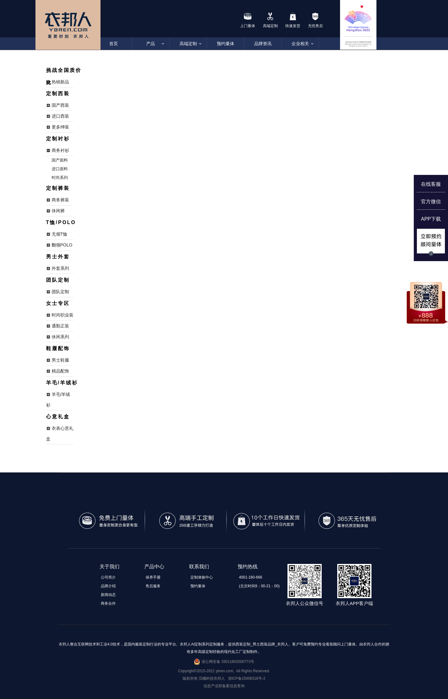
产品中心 (154, 566)
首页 (113, 43)
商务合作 (108, 603)
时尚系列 (60, 177)
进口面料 (60, 169)
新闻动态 (108, 595)
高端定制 (188, 43)
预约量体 (225, 43)
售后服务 (153, 586)
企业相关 (300, 43)
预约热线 (248, 566)
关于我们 (109, 566)
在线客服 (431, 184)
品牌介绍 (108, 586)
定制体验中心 (201, 577)
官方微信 (431, 201)
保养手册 (153, 577)
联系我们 (199, 566)
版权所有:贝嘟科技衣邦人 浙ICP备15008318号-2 (224, 678)
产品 (150, 43)
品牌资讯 (263, 43)
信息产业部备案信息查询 (224, 686)
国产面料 (60, 160)
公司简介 (108, 577)
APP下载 (431, 219)
